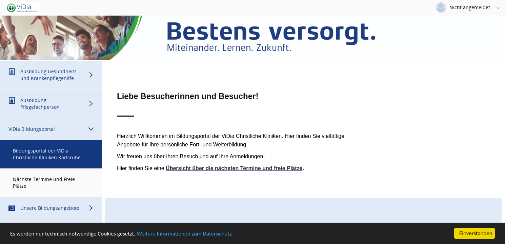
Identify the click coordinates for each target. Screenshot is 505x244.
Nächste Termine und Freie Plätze (44, 182)
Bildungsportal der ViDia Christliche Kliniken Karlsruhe (47, 154)
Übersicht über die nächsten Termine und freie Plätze (234, 168)
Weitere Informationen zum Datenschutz (184, 234)
